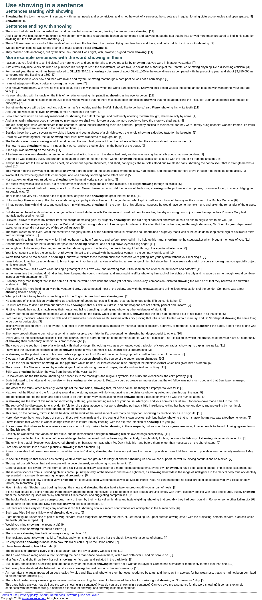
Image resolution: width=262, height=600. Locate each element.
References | (58, 595)
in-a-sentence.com (34, 598)
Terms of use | (10, 595)
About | (45, 595)
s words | (73, 595)
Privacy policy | (30, 595)
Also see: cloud (89, 595)
